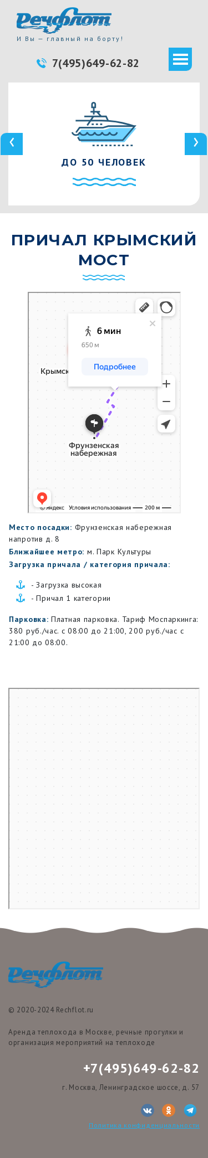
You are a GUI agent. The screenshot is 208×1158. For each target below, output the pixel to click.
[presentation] (12, 144)
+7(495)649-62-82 (141, 1068)
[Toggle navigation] (180, 59)
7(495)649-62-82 (96, 63)
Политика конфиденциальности (144, 1125)
